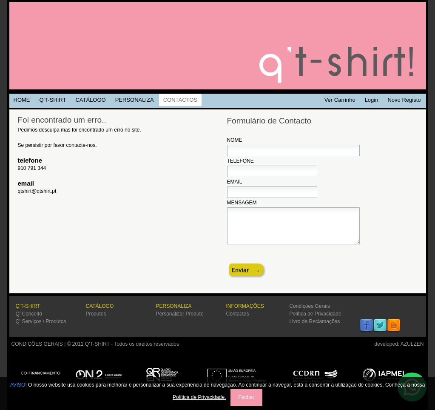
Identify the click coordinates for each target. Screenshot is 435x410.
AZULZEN (412, 344)
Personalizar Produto (180, 314)
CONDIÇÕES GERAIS (37, 344)
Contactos (237, 314)
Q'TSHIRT (217, 45)
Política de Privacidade (315, 314)
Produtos (96, 314)
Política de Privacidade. (199, 397)
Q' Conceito (29, 314)
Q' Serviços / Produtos (41, 321)
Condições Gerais (310, 306)
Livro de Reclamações (315, 321)
